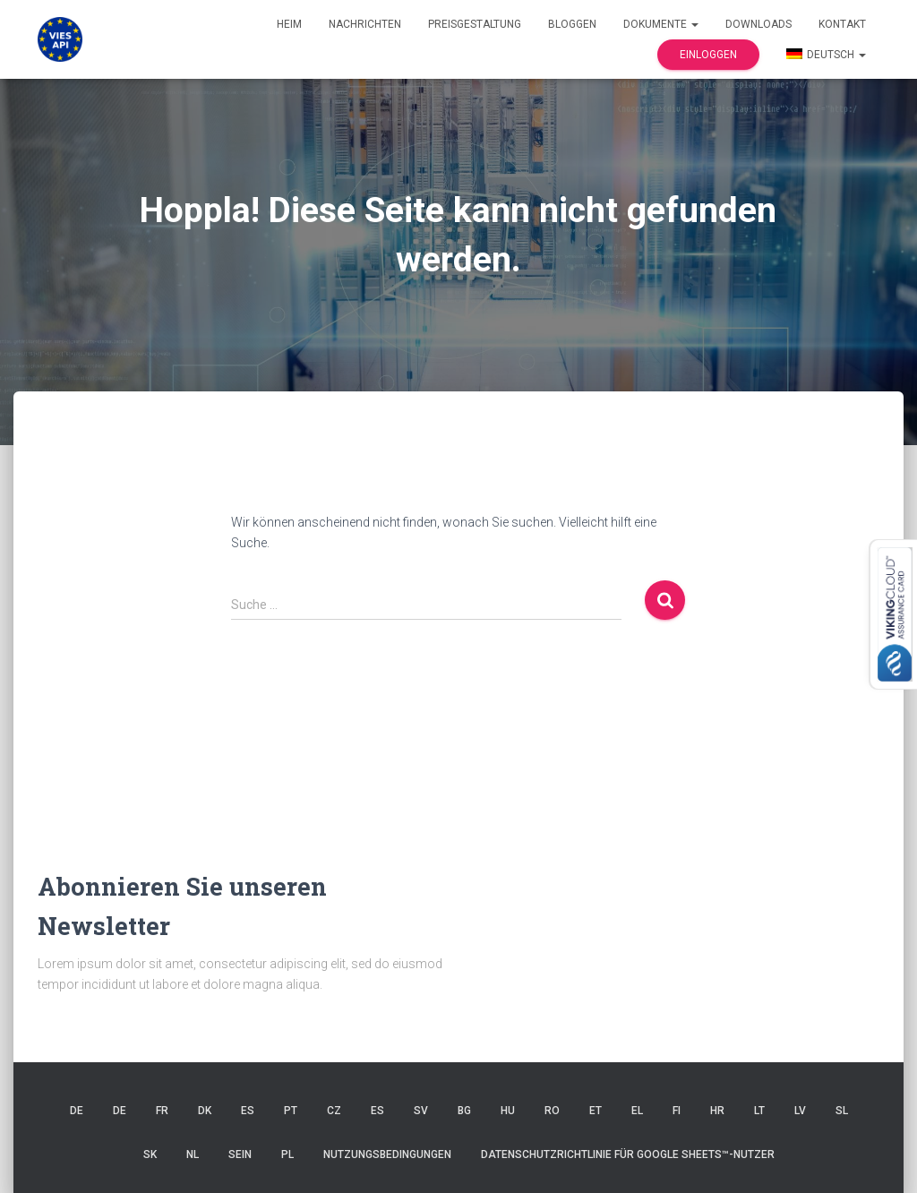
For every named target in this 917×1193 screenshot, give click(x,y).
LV (800, 1110)
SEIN (240, 1154)
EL (637, 1110)
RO (552, 1110)
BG (464, 1110)
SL (842, 1110)
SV (421, 1110)
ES (247, 1110)
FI (677, 1110)
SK (150, 1154)
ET (595, 1110)
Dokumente (660, 24)
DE (76, 1110)
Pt (290, 1110)
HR (717, 1110)
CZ (334, 1110)
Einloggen (708, 54)
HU (508, 1110)
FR (162, 1110)
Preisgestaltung (474, 24)
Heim (289, 24)
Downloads (758, 24)
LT (759, 1110)
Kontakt (842, 24)
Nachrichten (365, 24)
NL (192, 1154)
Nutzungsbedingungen (387, 1154)
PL (287, 1154)
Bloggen (572, 24)
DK (204, 1110)
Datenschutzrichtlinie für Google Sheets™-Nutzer (628, 1154)
